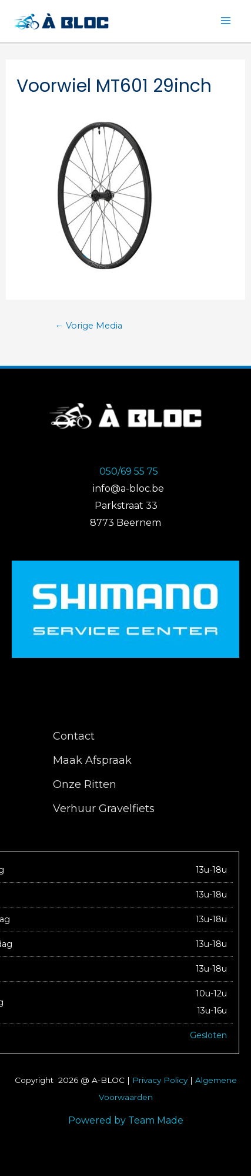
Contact (74, 736)
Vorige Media (89, 325)
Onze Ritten (84, 784)
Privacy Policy (160, 1080)
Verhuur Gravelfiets (104, 808)
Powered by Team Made (125, 1120)
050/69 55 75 (128, 471)
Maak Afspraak (92, 760)
